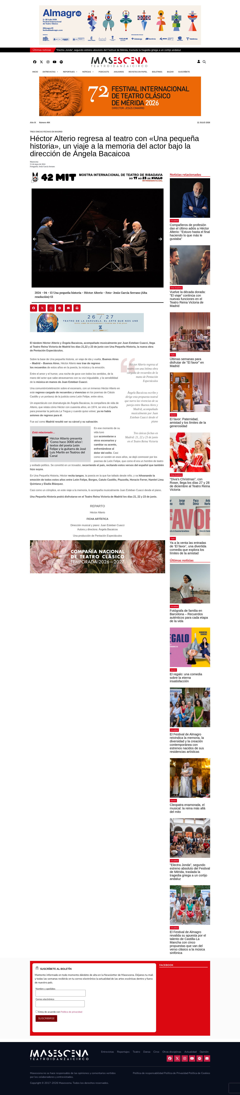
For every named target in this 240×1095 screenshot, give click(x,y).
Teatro (173, 355)
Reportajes (70, 72)
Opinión (173, 415)
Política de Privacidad (176, 1073)
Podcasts (104, 72)
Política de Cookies (199, 1073)
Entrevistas (50, 72)
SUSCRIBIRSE (46, 1018)
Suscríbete (184, 72)
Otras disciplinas (176, 288)
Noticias (88, 72)
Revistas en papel (138, 72)
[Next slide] (160, 239)
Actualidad (174, 221)
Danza (146, 1052)
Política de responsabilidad (148, 1073)
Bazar (170, 72)
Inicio (35, 72)
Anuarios (119, 72)
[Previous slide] (35, 239)
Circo (156, 1052)
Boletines (157, 72)
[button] (204, 62)
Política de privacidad (71, 1011)
